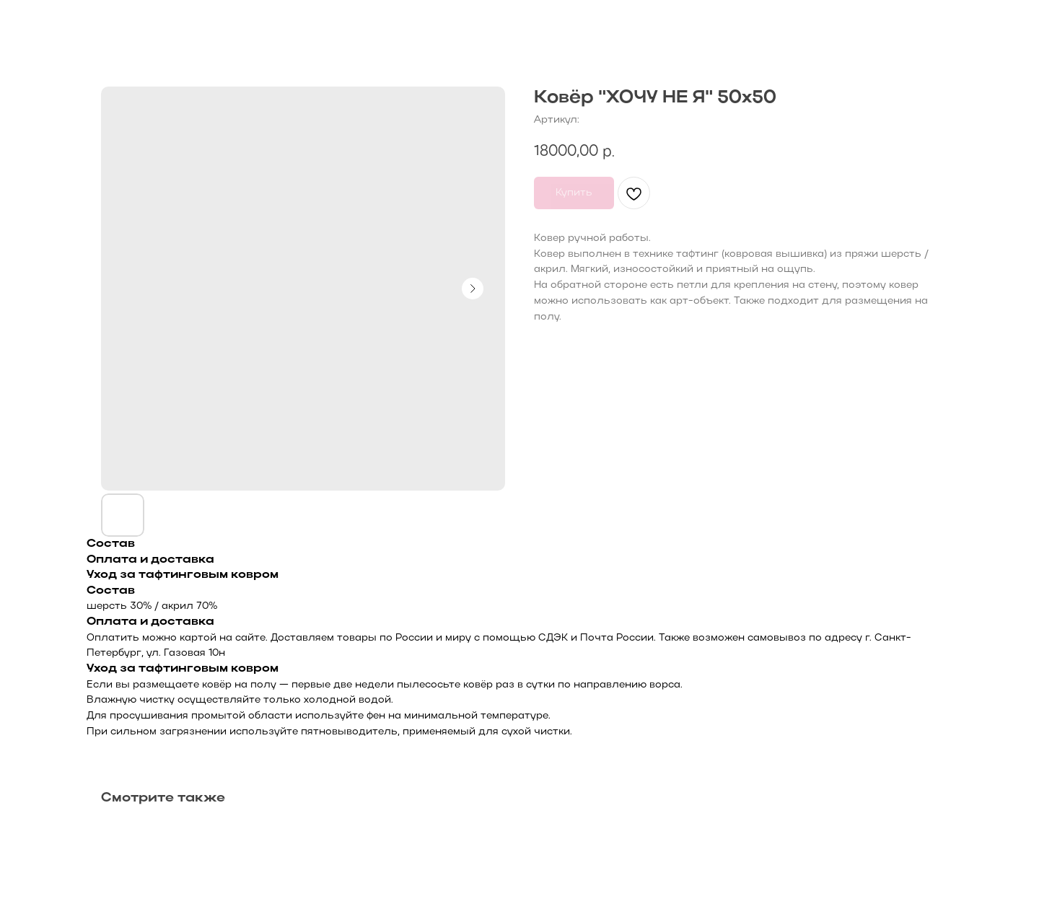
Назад (44, 22)
